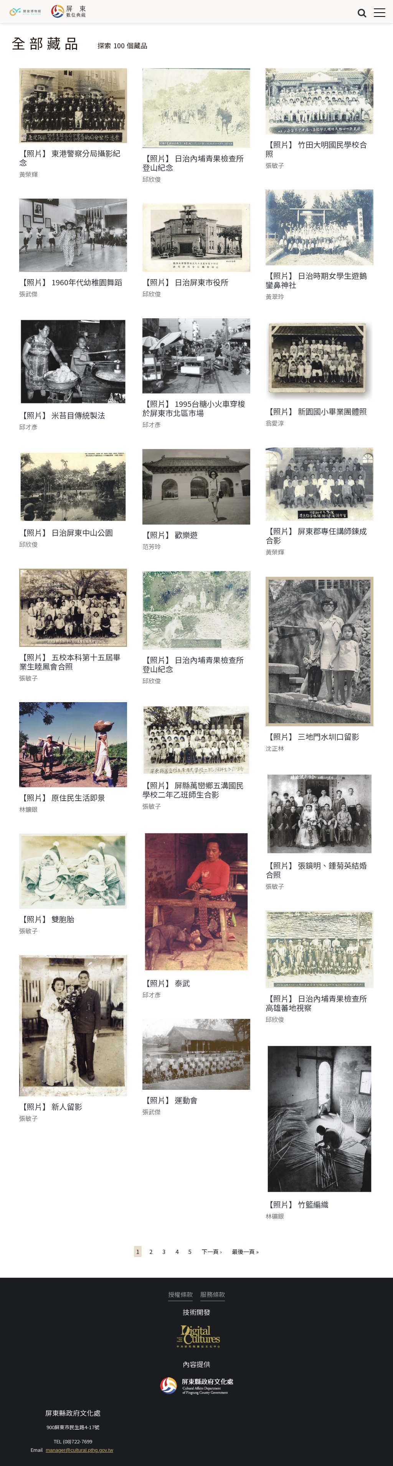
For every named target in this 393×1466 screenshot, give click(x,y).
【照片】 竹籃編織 (297, 1204)
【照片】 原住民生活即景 (62, 797)
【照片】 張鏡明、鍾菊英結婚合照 (316, 870)
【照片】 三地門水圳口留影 (312, 736)
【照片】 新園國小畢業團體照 (316, 411)
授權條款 (180, 1294)
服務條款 (212, 1294)
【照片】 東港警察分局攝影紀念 (70, 158)
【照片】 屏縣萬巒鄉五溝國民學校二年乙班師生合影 (193, 790)
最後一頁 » (245, 1251)
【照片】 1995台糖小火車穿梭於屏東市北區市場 (193, 408)
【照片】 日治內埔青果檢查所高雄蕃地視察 (316, 1003)
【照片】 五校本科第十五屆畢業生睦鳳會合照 (70, 662)
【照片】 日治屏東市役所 (185, 282)
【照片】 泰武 (166, 983)
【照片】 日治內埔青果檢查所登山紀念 (193, 163)
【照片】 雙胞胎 (46, 919)
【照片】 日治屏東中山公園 (66, 532)
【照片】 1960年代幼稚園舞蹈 (70, 282)
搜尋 (362, 12)
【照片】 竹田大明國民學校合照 (316, 149)
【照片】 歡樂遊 (170, 535)
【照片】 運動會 (170, 1100)
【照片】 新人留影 (50, 1106)
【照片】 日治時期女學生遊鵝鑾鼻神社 (316, 280)
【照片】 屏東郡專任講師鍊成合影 (316, 536)
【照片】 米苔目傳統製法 (62, 415)
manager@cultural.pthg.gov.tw (79, 1450)
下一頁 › (211, 1251)
